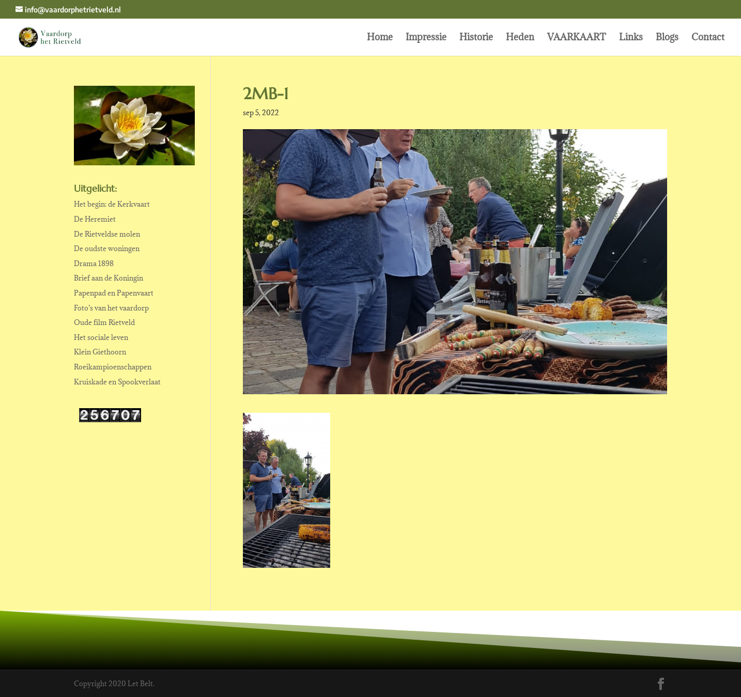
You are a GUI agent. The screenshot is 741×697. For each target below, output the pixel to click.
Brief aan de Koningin (108, 278)
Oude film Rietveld (104, 322)
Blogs (667, 38)
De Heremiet (95, 219)
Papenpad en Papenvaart (113, 293)
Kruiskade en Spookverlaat (117, 381)
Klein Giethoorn (100, 352)
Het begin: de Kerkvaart (112, 204)
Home (380, 38)
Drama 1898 (94, 263)
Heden (520, 38)
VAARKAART (576, 38)
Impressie (426, 38)
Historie (476, 38)
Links (631, 38)
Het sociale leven (101, 337)
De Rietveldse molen (107, 234)
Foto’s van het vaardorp (111, 308)
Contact (707, 38)
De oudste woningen (107, 248)
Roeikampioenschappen (112, 366)
